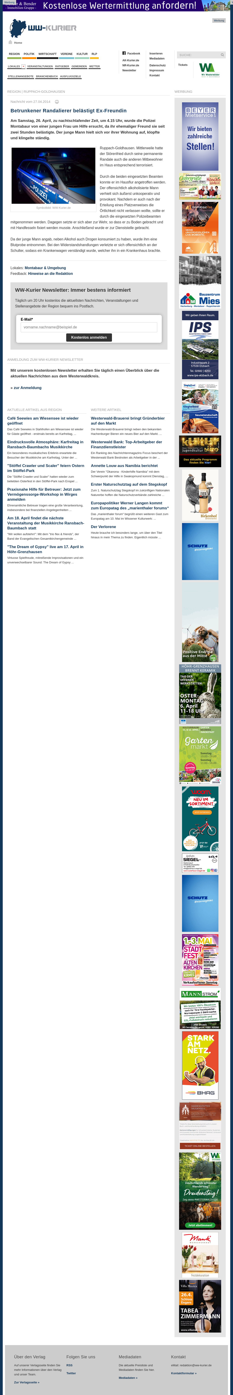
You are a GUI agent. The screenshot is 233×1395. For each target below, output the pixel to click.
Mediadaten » (128, 1378)
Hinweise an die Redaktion (50, 274)
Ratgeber (62, 66)
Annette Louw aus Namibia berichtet (124, 466)
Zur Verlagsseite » (26, 1382)
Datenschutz (157, 65)
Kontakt (154, 75)
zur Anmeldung (27, 388)
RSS (69, 1365)
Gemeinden (79, 66)
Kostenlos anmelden (89, 337)
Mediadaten (157, 58)
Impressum (156, 70)
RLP (94, 54)
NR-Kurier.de (130, 65)
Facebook (133, 53)
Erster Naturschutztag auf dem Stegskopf (129, 484)
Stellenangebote (20, 76)
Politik (29, 54)
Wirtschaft (47, 54)
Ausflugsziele (70, 76)
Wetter (94, 66)
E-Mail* (27, 319)
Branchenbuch (47, 76)
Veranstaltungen (40, 66)
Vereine (66, 54)
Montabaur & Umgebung (45, 268)
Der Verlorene (103, 527)
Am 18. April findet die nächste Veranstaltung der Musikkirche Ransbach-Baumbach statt (45, 523)
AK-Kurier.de (130, 60)
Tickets (182, 65)
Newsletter (129, 70)
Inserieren (155, 53)
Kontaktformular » (184, 1373)
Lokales (16, 66)
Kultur (82, 54)
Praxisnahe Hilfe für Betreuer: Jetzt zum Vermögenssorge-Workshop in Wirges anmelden (44, 494)
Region (14, 54)
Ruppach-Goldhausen (44, 91)
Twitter (71, 1373)
